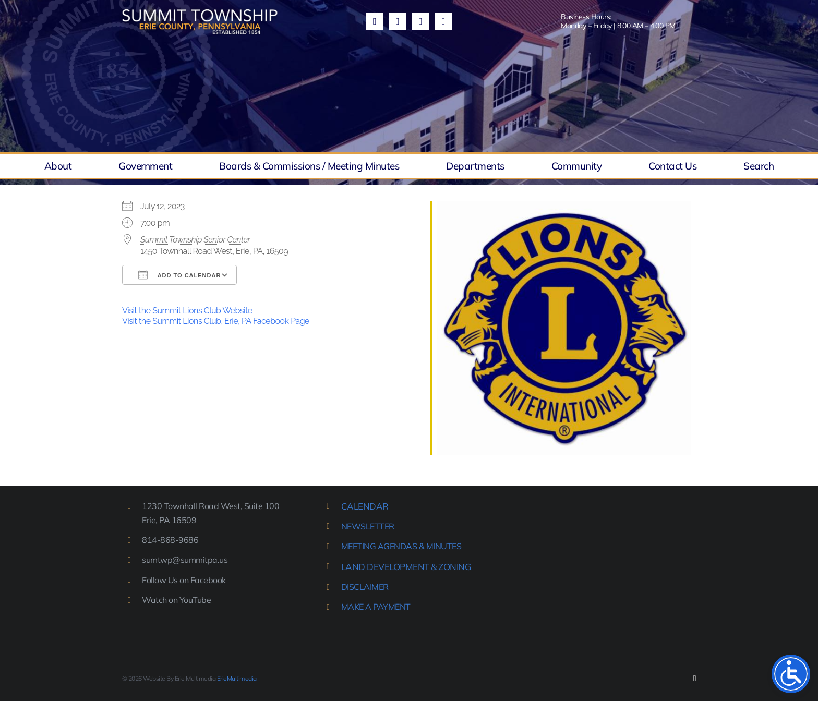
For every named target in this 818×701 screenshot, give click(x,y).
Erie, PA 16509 (169, 520)
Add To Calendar (179, 275)
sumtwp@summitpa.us (184, 559)
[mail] (420, 21)
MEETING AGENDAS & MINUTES (401, 546)
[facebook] (374, 21)
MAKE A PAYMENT (376, 606)
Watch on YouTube (176, 600)
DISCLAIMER (365, 587)
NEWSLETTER (367, 526)
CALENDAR (365, 506)
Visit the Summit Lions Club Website (187, 311)
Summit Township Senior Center (195, 240)
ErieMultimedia (237, 678)
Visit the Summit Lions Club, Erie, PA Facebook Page (215, 321)
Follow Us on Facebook (184, 580)
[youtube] (397, 21)
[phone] (443, 21)
